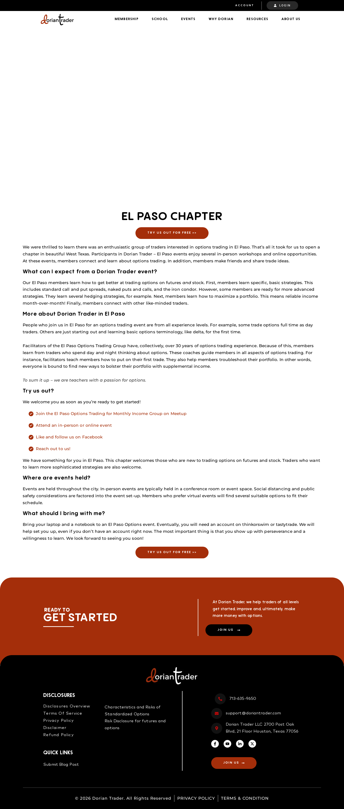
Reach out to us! (53, 448)
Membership (127, 19)
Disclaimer (54, 728)
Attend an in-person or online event (74, 425)
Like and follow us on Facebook (69, 437)
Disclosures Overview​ (66, 706)
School (160, 19)
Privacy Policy (58, 721)
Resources (257, 19)
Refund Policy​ (58, 735)
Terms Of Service (62, 714)
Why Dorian (221, 19)
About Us (291, 19)
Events (188, 19)
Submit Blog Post (61, 765)
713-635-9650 (242, 699)
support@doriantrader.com (253, 713)
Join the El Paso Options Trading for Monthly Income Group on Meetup (111, 413)
